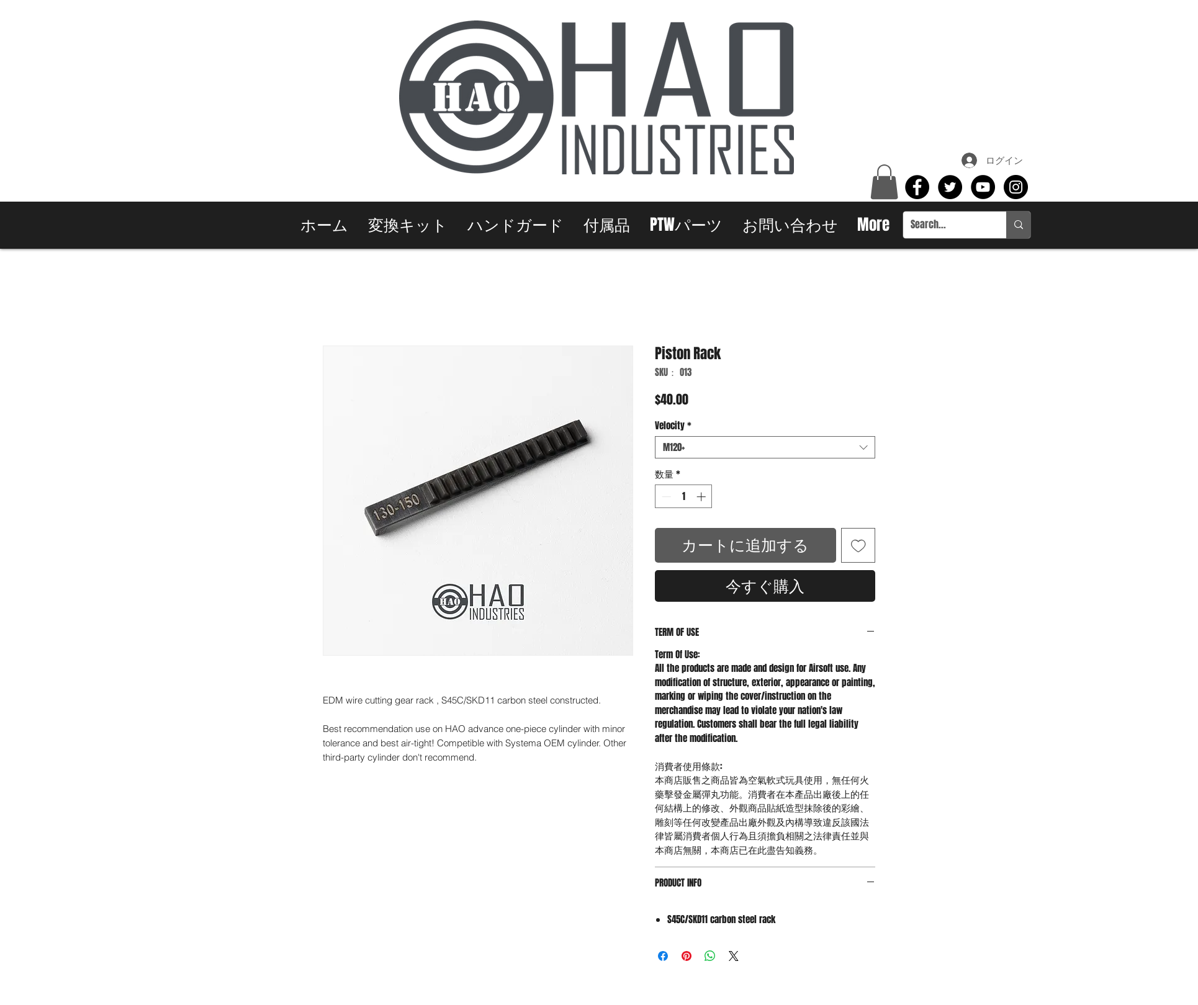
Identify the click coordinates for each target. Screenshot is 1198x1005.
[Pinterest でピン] (686, 956)
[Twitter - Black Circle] (950, 187)
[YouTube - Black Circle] (983, 187)
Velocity (673, 425)
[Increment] (702, 496)
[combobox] (765, 447)
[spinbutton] (683, 496)
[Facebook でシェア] (662, 956)
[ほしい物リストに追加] (858, 545)
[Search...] (945, 225)
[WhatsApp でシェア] (710, 956)
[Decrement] (665, 496)
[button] (884, 181)
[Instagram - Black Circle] (1016, 187)
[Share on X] (733, 956)
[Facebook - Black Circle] (917, 187)
